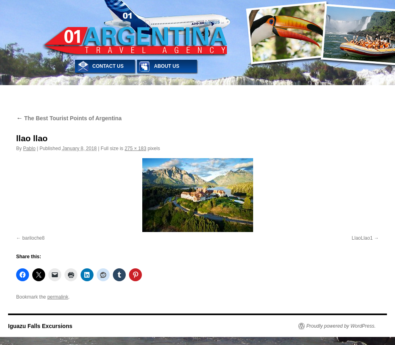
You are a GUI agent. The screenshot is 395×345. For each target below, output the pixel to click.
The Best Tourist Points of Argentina (69, 118)
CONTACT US (108, 66)
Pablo (29, 148)
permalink (57, 297)
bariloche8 (33, 238)
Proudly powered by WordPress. (341, 326)
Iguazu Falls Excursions (40, 326)
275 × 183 (135, 148)
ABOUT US (166, 66)
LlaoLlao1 (362, 238)
